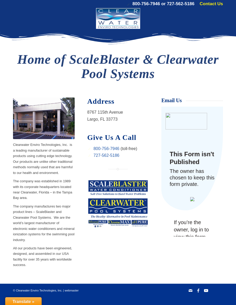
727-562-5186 (180, 3)
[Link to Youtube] (206, 290)
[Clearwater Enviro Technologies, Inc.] (118, 18)
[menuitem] (210, 4)
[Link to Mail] (190, 290)
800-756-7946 (146, 3)
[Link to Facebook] (198, 290)
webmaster (72, 290)
